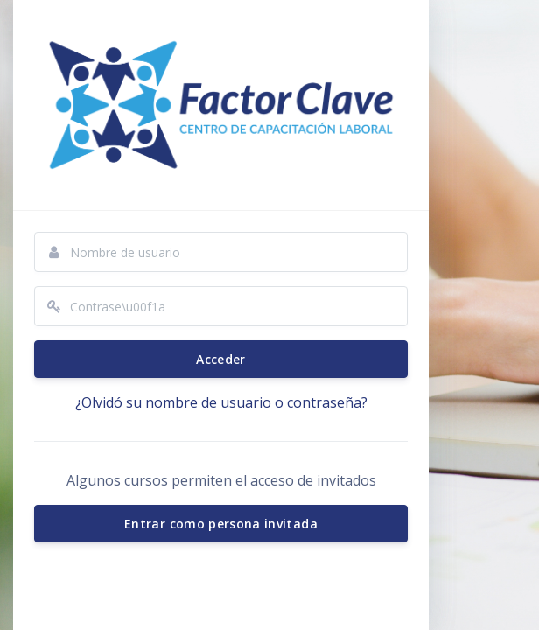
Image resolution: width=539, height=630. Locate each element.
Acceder (220, 359)
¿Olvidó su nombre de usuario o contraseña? (221, 402)
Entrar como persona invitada (221, 523)
